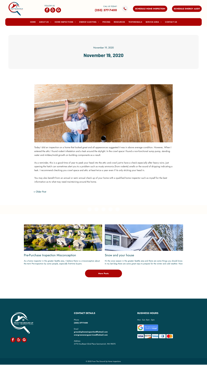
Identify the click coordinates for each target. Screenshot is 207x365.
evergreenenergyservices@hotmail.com (91, 335)
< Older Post (40, 191)
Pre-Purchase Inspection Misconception (50, 255)
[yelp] (52, 10)
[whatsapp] (111, 209)
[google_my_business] (58, 10)
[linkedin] (103, 209)
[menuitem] (32, 22)
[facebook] (47, 10)
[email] (118, 209)
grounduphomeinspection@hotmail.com (91, 332)
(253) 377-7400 (106, 10)
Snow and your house (119, 255)
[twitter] (96, 209)
